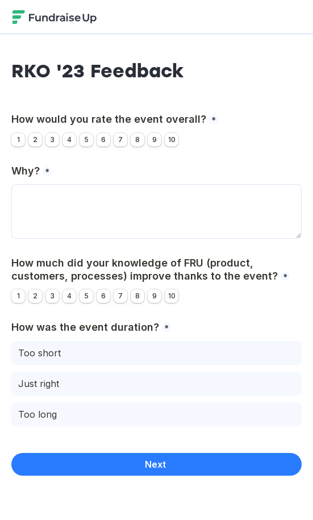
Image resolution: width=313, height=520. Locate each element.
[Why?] (156, 211)
